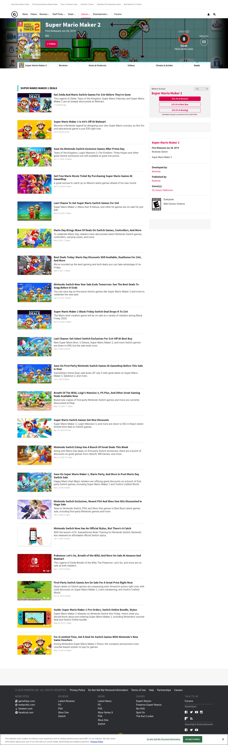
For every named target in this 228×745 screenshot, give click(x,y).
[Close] (223, 739)
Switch (61, 716)
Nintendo (156, 171)
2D (153, 190)
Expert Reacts (143, 701)
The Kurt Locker (144, 716)
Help (151, 690)
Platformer (168, 190)
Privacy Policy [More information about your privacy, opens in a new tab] (96, 742)
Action (158, 190)
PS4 (60, 708)
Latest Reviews (66, 701)
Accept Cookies (192, 739)
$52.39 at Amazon (180, 98)
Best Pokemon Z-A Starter (133, 4)
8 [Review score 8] (184, 38)
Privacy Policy (77, 690)
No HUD (140, 708)
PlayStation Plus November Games (109, 4)
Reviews (63, 65)
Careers (178, 690)
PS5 (100, 708)
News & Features (97, 65)
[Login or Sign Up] (208, 14)
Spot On (140, 712)
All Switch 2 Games (87, 4)
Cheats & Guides (164, 65)
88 (204, 42)
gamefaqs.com (25, 701)
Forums (189, 701)
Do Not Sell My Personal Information (108, 690)
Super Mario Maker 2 (73, 24)
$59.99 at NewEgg (180, 110)
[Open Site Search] (214, 14)
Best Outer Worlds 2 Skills (20, 4)
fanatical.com (24, 712)
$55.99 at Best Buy (179, 104)
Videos (131, 65)
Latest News (105, 701)
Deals (197, 65)
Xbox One (63, 712)
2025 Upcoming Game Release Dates (45, 4)
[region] (114, 739)
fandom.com (23, 708)
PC (59, 704)
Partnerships (164, 690)
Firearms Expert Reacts (149, 704)
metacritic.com (25, 704)
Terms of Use (138, 690)
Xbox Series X (105, 712)
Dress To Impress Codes (69, 4)
